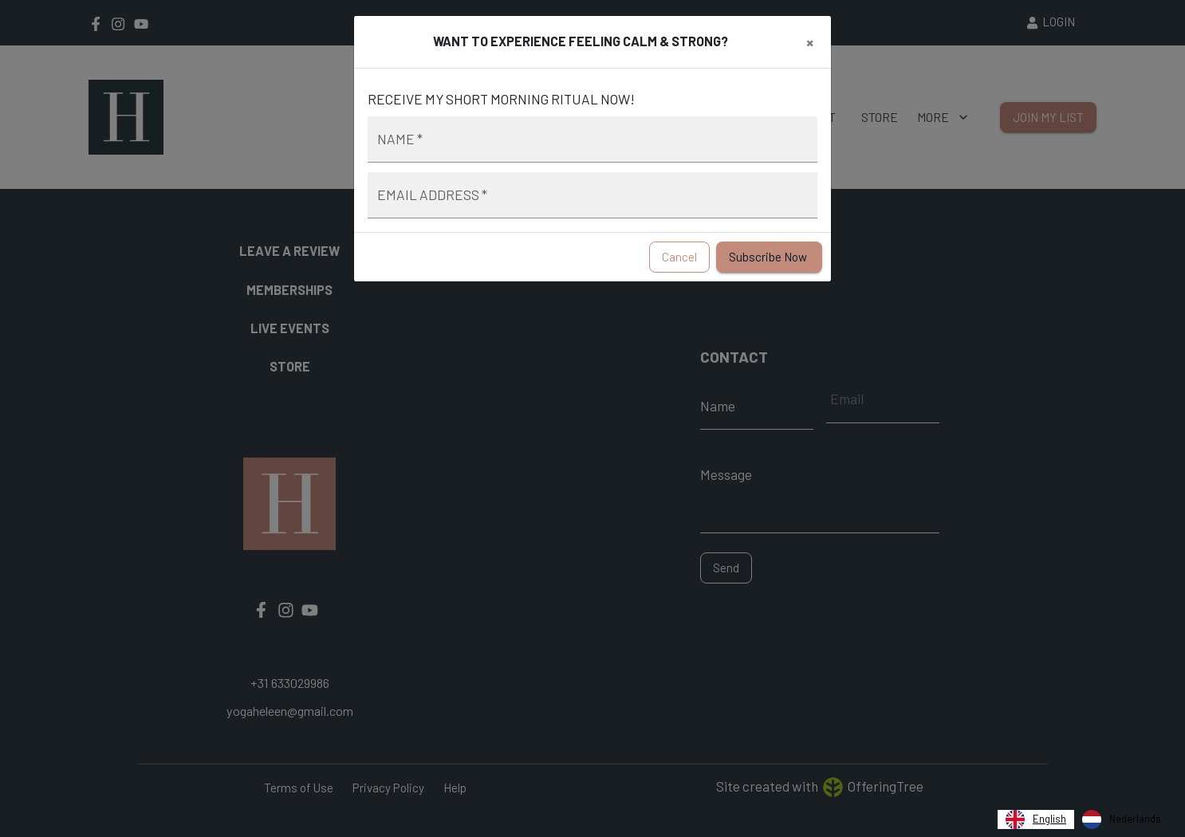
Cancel (679, 257)
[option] (1121, 819)
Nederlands (1121, 819)
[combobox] (1036, 819)
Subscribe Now (769, 257)
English (1036, 819)
